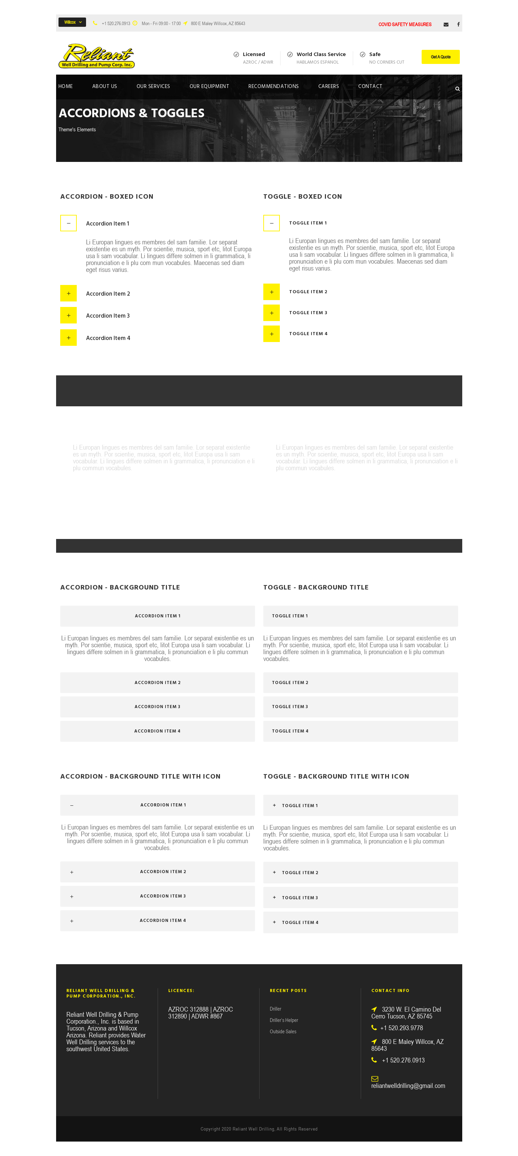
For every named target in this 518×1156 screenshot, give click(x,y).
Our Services (153, 86)
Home (66, 86)
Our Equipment (210, 86)
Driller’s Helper (284, 1020)
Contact (370, 86)
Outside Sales (283, 1031)
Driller (275, 1009)
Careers (328, 86)
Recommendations (274, 86)
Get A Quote (441, 56)
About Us (104, 86)
